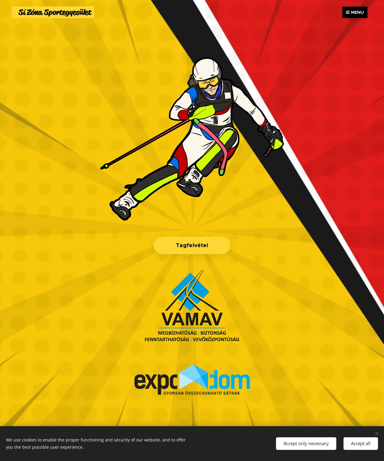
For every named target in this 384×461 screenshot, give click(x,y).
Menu (355, 12)
